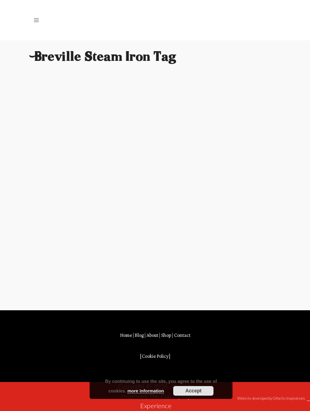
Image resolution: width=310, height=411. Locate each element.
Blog (139, 335)
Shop (166, 335)
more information (146, 390)
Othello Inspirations (289, 398)
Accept (193, 391)
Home (126, 335)
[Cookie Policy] (155, 356)
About (152, 335)
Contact (182, 335)
